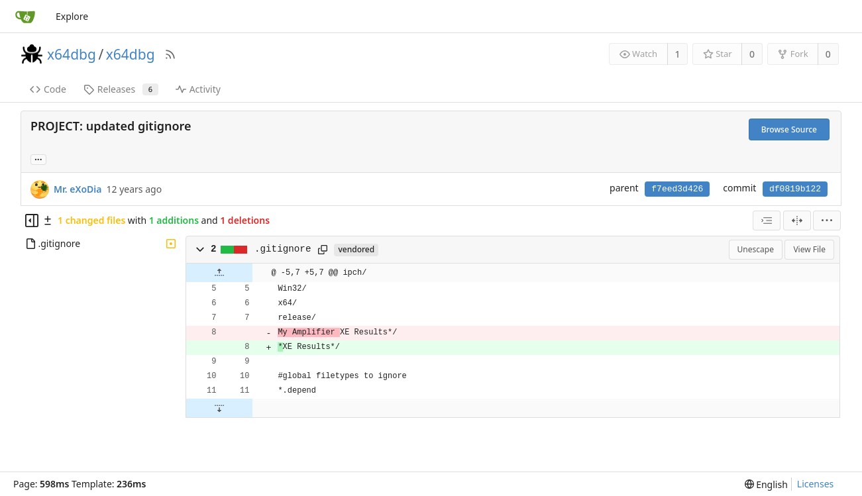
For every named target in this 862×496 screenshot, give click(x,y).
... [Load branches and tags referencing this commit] (38, 158)
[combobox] (767, 220)
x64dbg (71, 54)
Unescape (755, 249)
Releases (120, 89)
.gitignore (282, 249)
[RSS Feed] (170, 54)
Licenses (815, 483)
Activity (198, 89)
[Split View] (797, 220)
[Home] (25, 16)
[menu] (827, 220)
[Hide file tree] (31, 220)
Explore (72, 16)
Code (48, 89)
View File (809, 249)
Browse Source (789, 129)
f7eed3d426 (677, 189)
